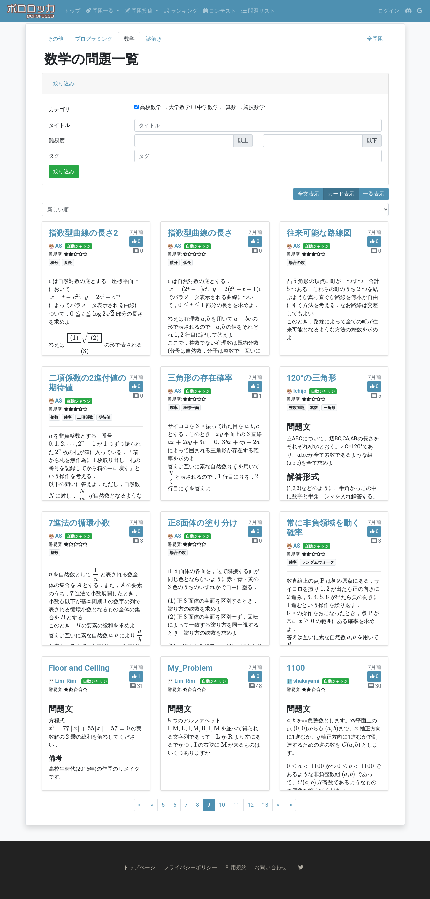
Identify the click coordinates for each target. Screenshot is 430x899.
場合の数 (297, 262)
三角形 (329, 407)
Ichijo (299, 391)
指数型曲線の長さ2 (83, 233)
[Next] (278, 805)
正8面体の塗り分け (203, 523)
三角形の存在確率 (200, 378)
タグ (54, 156)
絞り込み (64, 83)
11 (236, 805)
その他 (55, 39)
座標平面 (191, 407)
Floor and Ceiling (79, 668)
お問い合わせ (270, 867)
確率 (68, 417)
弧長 (68, 262)
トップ (72, 11)
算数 (228, 107)
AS (58, 246)
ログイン (388, 11)
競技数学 (251, 107)
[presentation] (50, 281)
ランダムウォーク (318, 562)
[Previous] (152, 805)
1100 (296, 668)
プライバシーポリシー (190, 867)
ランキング (180, 11)
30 (374, 686)
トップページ (139, 867)
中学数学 (205, 107)
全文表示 (308, 194)
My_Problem (190, 668)
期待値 (104, 417)
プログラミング (93, 39)
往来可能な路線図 (319, 233)
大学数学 (176, 107)
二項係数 (85, 417)
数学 (129, 39)
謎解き (154, 39)
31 (136, 686)
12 (251, 805)
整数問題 (297, 407)
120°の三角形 (311, 378)
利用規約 (236, 867)
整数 (54, 417)
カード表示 (341, 194)
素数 (314, 407)
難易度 (57, 140)
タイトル (59, 125)
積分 (54, 262)
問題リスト (258, 11)
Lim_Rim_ (66, 681)
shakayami (306, 681)
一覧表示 (373, 194)
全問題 (375, 39)
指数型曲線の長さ (200, 233)
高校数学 (147, 107)
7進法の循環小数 (79, 523)
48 (255, 686)
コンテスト (219, 11)
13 (265, 805)
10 (222, 805)
